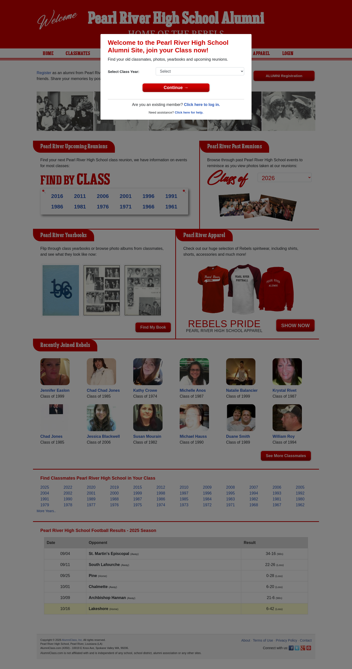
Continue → (176, 87)
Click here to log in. (202, 105)
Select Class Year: (123, 71)
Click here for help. (189, 112)
